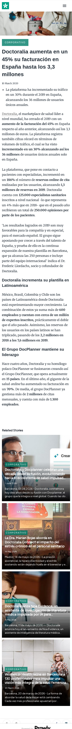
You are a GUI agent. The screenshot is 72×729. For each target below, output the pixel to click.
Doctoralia (9, 114)
